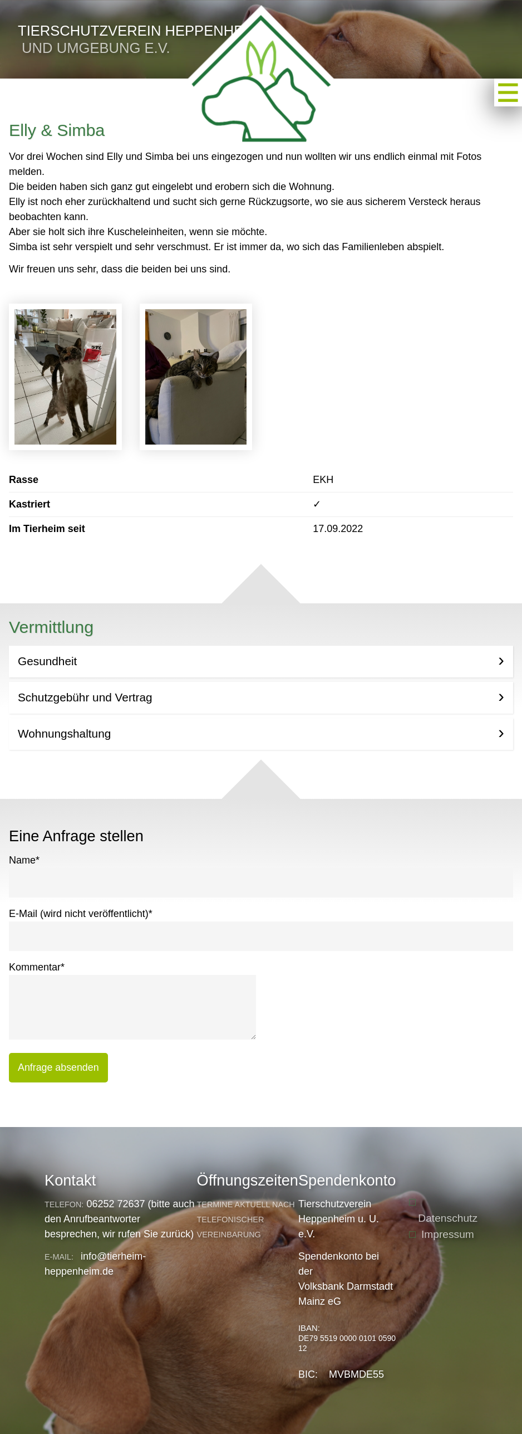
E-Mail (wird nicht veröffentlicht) (80, 912)
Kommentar (37, 966)
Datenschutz (447, 1218)
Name (24, 859)
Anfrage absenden (58, 1067)
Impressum (447, 1234)
